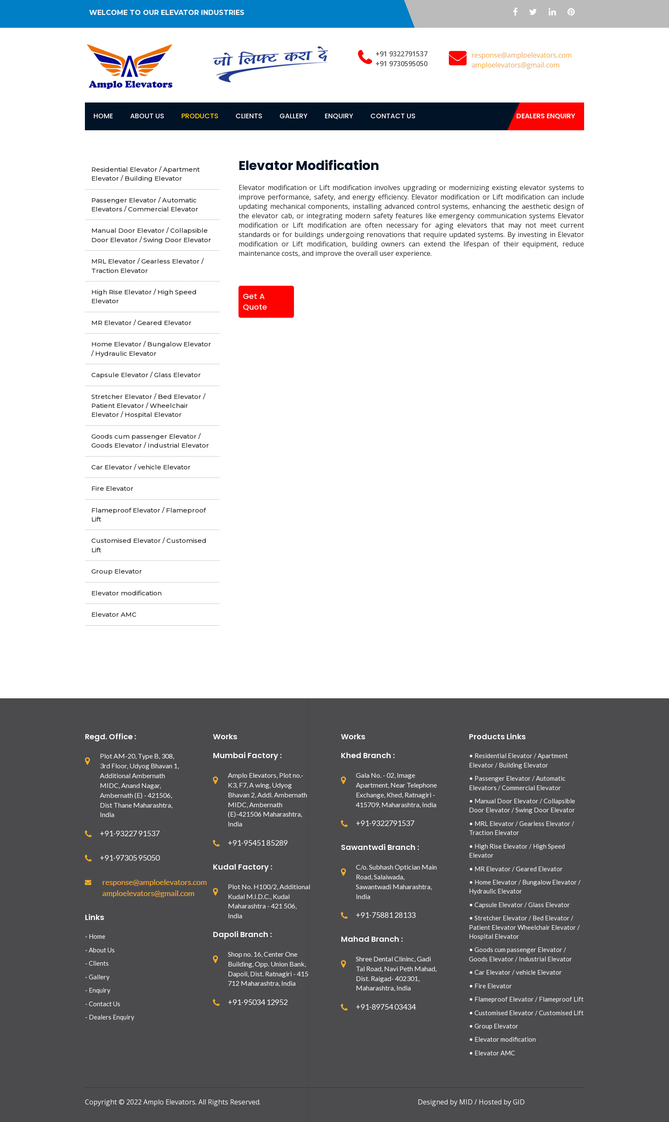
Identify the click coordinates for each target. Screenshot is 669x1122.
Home (103, 116)
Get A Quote (255, 302)
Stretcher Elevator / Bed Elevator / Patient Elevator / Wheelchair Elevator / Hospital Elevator (148, 406)
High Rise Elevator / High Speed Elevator (144, 296)
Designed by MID (446, 1102)
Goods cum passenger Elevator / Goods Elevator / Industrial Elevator (150, 440)
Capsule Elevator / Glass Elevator (146, 375)
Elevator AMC (114, 614)
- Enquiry (98, 990)
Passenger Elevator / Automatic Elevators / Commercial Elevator (144, 204)
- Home (95, 936)
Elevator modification (126, 593)
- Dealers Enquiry (109, 1017)
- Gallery (97, 977)
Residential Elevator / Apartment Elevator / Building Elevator (145, 173)
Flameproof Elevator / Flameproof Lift (148, 514)
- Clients (97, 963)
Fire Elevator (112, 488)
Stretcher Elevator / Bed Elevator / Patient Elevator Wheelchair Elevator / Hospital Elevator (524, 927)
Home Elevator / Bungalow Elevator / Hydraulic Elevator (151, 348)
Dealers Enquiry (545, 116)
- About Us (100, 950)
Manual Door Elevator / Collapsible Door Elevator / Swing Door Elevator (151, 234)
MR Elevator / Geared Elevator (141, 323)
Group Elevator (116, 571)
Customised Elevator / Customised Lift (149, 545)
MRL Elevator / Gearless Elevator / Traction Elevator (147, 265)
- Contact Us (102, 1004)
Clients (249, 116)
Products (199, 116)
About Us (147, 116)
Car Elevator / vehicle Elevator (141, 467)
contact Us (393, 116)
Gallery (293, 116)
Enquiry (339, 116)
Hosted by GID (502, 1102)
